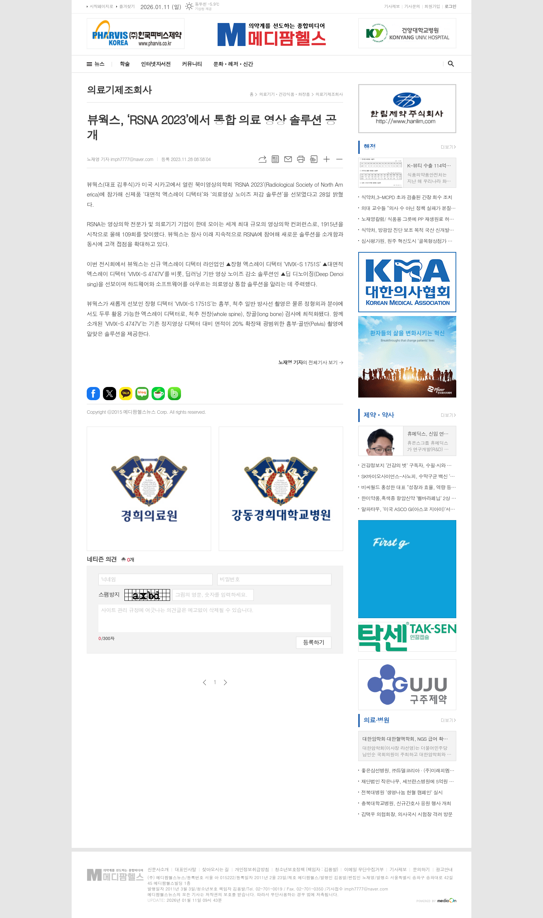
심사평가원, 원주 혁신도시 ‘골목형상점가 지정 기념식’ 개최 (408, 240)
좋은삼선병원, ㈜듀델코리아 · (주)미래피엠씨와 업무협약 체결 (408, 770)
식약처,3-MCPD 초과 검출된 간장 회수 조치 (406, 197)
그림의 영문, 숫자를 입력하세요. (211, 594)
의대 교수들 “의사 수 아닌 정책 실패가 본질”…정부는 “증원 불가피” (408, 208)
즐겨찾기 (127, 6)
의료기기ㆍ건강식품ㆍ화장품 (284, 94)
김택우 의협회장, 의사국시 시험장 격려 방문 (406, 814)
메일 (288, 159)
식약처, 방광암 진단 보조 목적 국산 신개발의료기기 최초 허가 (408, 229)
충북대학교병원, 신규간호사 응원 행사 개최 (406, 803)
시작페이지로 (101, 6)
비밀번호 (230, 579)
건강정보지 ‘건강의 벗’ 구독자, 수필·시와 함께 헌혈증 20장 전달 (408, 465)
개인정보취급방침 (252, 869)
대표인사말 (185, 869)
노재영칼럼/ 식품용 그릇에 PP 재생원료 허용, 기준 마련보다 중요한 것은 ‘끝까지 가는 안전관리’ (408, 219)
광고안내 (444, 869)
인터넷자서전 (156, 64)
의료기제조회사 (329, 94)
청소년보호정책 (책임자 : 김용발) (306, 869)
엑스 (109, 393)
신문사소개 (158, 869)
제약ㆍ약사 (379, 414)
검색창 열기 (449, 63)
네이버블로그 (142, 393)
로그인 (450, 6)
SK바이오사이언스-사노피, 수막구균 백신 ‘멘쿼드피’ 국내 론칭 (408, 476)
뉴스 (99, 64)
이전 (204, 682)
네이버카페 (158, 393)
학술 (124, 64)
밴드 (174, 393)
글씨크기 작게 (339, 159)
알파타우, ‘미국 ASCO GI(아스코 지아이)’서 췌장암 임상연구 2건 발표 (408, 509)
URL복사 (262, 159)
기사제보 (392, 6)
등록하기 (313, 642)
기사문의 (412, 6)
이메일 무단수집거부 (363, 869)
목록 (275, 159)
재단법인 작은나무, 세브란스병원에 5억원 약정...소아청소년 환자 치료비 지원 (408, 781)
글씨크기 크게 (326, 159)
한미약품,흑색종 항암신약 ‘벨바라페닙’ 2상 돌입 (408, 498)
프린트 (301, 159)
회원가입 (432, 6)
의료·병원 (377, 720)
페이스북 (93, 393)
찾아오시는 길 (215, 869)
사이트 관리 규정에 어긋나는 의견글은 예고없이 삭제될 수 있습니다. (177, 610)
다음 (225, 682)
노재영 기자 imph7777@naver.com (120, 159)
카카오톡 (125, 393)
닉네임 (108, 579)
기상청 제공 (203, 8)
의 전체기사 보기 (307, 362)
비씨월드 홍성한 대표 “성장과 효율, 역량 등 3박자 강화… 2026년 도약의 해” (408, 487)
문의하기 (421, 869)
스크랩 (314, 159)
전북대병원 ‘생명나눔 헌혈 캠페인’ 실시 (402, 792)
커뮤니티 (192, 64)
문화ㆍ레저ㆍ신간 (233, 64)
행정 (370, 146)
